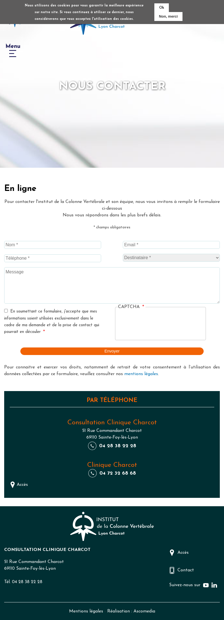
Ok (161, 8)
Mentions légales (86, 611)
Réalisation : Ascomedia (131, 611)
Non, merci (168, 16)
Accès (22, 484)
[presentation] (160, 326)
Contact (185, 569)
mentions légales (141, 373)
